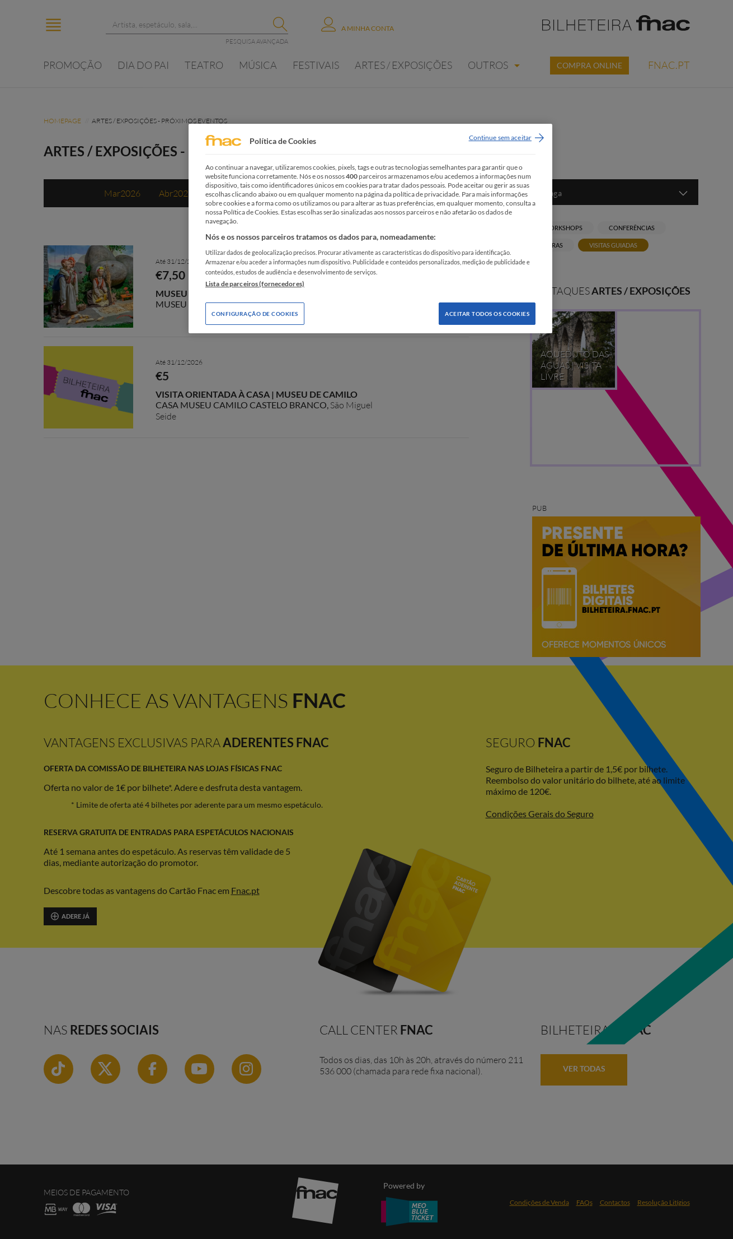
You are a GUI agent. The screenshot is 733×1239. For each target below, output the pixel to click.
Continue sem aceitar (500, 137)
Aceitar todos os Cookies (487, 313)
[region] (370, 228)
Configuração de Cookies (255, 313)
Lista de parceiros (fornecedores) (254, 284)
